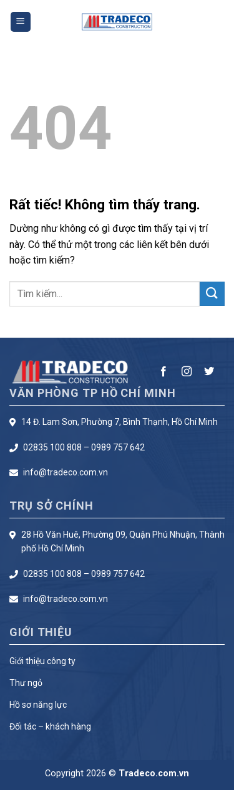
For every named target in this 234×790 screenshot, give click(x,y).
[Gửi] (212, 294)
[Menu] (21, 22)
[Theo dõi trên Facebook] (163, 372)
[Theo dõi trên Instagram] (187, 372)
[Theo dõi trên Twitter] (209, 372)
